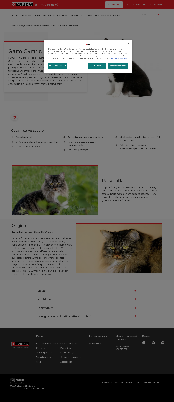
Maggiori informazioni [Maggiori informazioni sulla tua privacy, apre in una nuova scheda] (119, 58)
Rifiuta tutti (97, 66)
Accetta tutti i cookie (118, 66)
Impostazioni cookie (57, 66)
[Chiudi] (128, 43)
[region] (88, 56)
